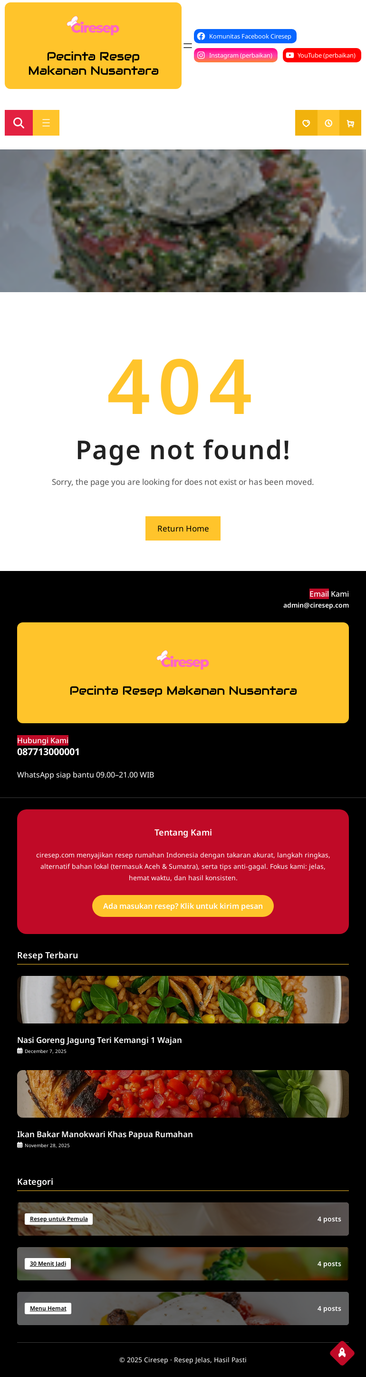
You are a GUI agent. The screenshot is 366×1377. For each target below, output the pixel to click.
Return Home (183, 528)
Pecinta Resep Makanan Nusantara (93, 63)
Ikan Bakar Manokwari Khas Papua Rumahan (105, 1134)
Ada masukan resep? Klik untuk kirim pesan (183, 906)
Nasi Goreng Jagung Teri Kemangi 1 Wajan (99, 1040)
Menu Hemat (48, 1308)
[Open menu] (188, 45)
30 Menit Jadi (48, 1263)
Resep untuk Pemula (59, 1219)
